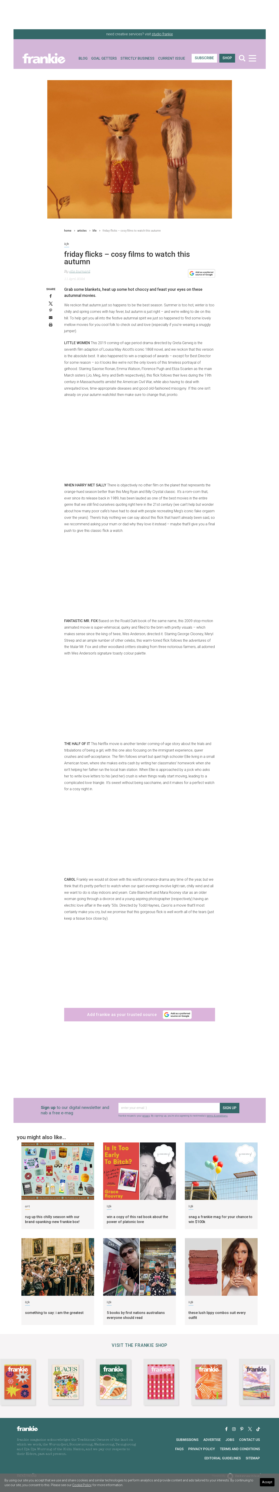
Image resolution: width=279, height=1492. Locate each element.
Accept (267, 1482)
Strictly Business (137, 58)
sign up (229, 1108)
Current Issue (171, 58)
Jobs (229, 1440)
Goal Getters (104, 58)
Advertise (212, 1440)
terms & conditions (217, 1115)
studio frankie (162, 34)
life (95, 230)
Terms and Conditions (240, 1449)
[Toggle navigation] (252, 58)
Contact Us (249, 1440)
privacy (146, 1115)
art (27, 1207)
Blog (83, 58)
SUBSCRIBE (204, 58)
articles (82, 230)
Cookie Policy (82, 1485)
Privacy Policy (201, 1449)
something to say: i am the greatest (54, 1313)
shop (227, 58)
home (67, 230)
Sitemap (253, 1458)
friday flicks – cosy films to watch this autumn (131, 230)
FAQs (179, 1449)
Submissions (187, 1440)
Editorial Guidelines (222, 1458)
